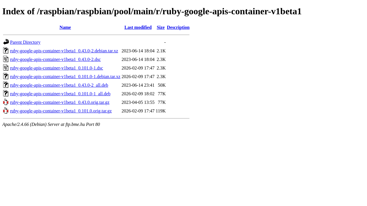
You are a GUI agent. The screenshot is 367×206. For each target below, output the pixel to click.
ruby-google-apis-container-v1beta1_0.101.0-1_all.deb (60, 93)
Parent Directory (25, 42)
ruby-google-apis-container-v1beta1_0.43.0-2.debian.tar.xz (64, 50)
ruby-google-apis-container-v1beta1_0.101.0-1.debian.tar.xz (65, 76)
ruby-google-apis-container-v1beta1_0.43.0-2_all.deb (59, 85)
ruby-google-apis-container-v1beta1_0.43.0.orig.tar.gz (60, 102)
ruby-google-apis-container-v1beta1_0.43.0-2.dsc (55, 59)
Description (178, 27)
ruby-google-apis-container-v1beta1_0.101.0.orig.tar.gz (61, 110)
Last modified (138, 27)
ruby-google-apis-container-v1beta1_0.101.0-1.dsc (56, 68)
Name (65, 27)
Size (161, 27)
